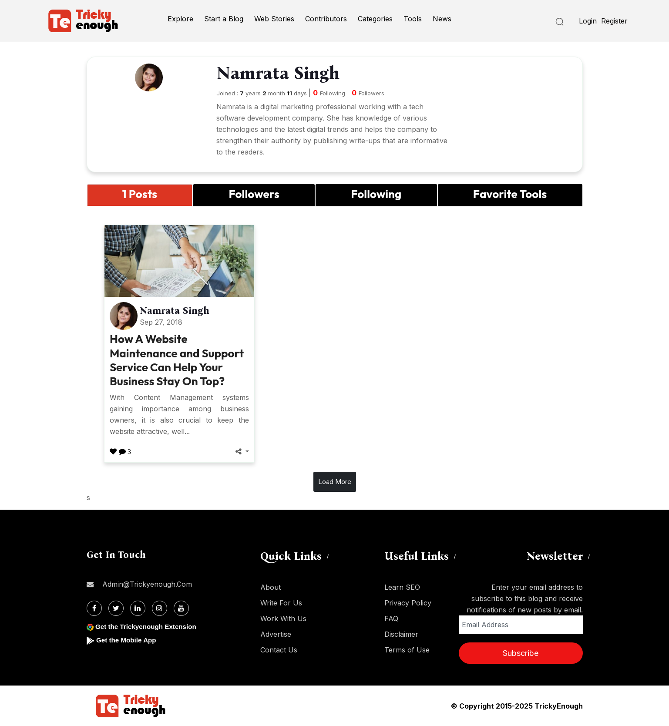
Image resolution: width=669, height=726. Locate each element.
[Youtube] (181, 608)
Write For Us (281, 602)
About (270, 587)
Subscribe (520, 653)
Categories (375, 18)
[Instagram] (159, 608)
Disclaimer (401, 634)
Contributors (326, 18)
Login (588, 21)
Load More (334, 481)
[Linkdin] (137, 608)
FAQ (391, 618)
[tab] (140, 195)
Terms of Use (407, 649)
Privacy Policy (407, 602)
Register (614, 21)
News (442, 18)
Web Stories (274, 18)
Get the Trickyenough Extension (148, 626)
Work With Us (283, 618)
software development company (269, 118)
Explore (180, 18)
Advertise (275, 634)
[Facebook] (94, 608)
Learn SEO (402, 587)
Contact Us (278, 649)
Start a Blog (223, 18)
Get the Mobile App (127, 640)
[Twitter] (116, 608)
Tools (412, 18)
